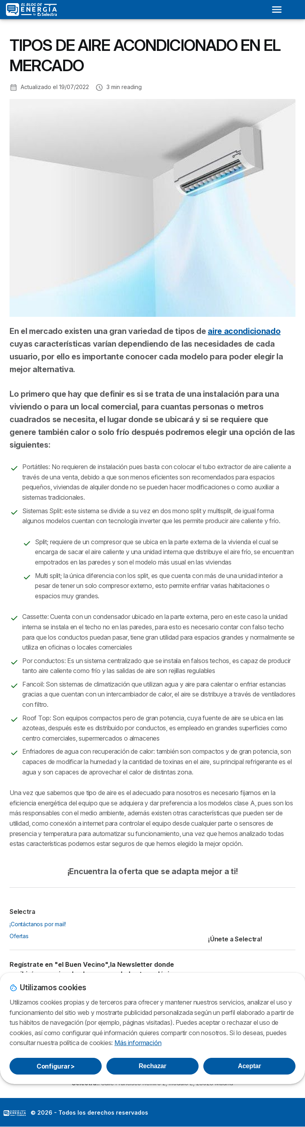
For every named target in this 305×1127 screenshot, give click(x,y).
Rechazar (152, 1066)
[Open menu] (277, 9)
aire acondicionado (244, 331)
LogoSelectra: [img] (15, 1113)
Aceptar (249, 1066)
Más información (137, 1043)
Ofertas (19, 936)
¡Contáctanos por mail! (38, 924)
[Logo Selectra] (31, 9)
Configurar (56, 1066)
